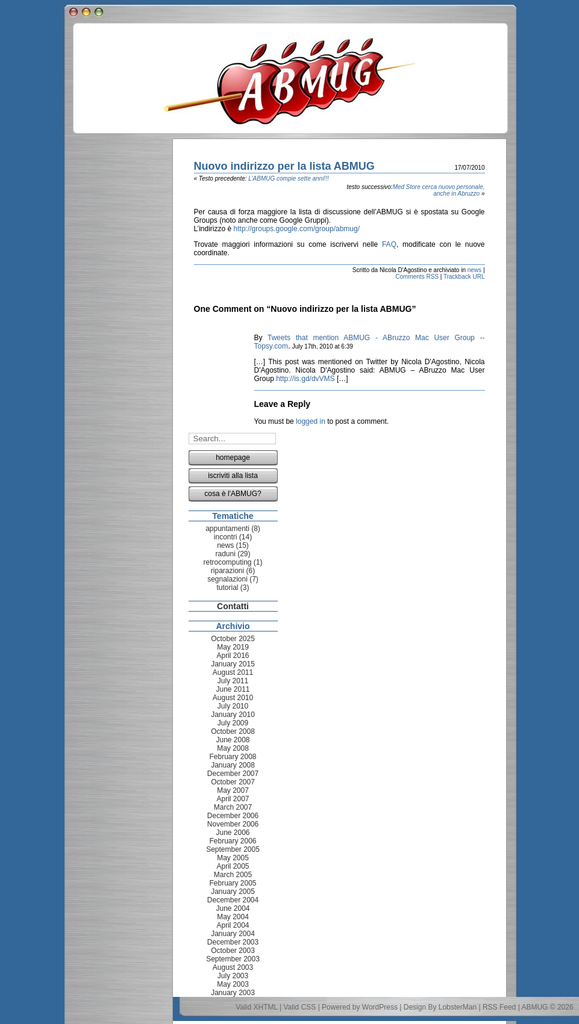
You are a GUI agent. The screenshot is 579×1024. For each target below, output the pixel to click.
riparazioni (227, 570)
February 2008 (232, 756)
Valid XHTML (256, 1007)
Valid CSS (300, 1007)
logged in (310, 421)
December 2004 (232, 900)
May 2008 (233, 748)
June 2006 (232, 832)
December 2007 (232, 773)
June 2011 (232, 689)
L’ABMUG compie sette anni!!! (288, 178)
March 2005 (233, 874)
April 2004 (232, 925)
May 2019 (233, 647)
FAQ (389, 244)
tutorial (227, 587)
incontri (225, 537)
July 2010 (233, 706)
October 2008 (233, 731)
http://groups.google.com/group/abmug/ (297, 229)
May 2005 (233, 858)
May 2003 (233, 984)
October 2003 (233, 950)
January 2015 (233, 664)
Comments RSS (417, 276)
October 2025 (233, 639)
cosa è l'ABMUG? (232, 493)
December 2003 (232, 942)
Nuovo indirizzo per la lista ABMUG (284, 166)
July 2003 (233, 976)
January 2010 (233, 714)
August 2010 (233, 698)
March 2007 (233, 807)
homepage (233, 457)
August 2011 (233, 672)
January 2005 (233, 891)
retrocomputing (227, 562)
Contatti (233, 606)
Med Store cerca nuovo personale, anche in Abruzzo (439, 190)
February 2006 (232, 841)
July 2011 (233, 681)
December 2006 (232, 815)
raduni (225, 554)
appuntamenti (227, 528)
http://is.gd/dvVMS (305, 378)
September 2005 (233, 849)
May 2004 (233, 917)
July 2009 (233, 723)
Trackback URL (464, 276)
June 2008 (232, 740)
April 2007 (232, 799)
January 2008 (233, 765)
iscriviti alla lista (233, 475)
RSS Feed (499, 1007)
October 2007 (233, 782)
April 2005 (232, 866)
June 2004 (232, 908)
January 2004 (233, 933)
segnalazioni (227, 579)
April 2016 (232, 655)
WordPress (380, 1007)
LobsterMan (458, 1007)
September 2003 (233, 959)
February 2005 (232, 883)
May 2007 (233, 790)
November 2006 (232, 824)
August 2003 (233, 967)
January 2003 (233, 992)
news (474, 270)
